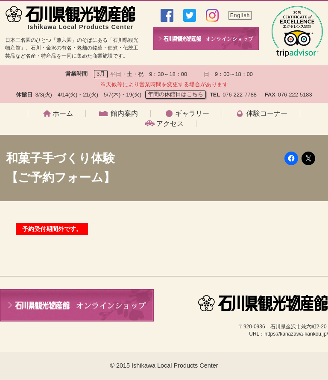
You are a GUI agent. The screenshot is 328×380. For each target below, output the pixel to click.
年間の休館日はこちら (175, 94)
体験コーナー (266, 113)
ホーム (63, 113)
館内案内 (124, 113)
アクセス (170, 123)
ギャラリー (192, 113)
